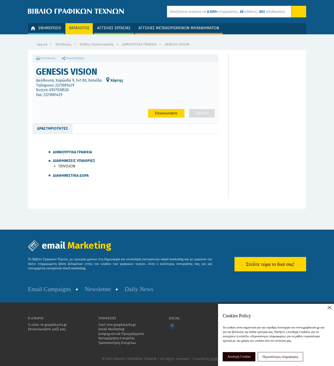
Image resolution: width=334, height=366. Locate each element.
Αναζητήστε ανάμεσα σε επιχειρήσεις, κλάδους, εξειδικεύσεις (227, 11)
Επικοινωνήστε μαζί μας (47, 329)
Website (202, 113)
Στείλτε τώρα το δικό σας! (270, 264)
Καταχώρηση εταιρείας (116, 338)
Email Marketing (111, 329)
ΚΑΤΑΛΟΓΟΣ (79, 28)
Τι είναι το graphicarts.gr (47, 325)
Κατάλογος (63, 44)
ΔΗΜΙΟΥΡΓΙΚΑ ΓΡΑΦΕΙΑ (139, 44)
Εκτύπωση (45, 58)
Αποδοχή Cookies (239, 356)
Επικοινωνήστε (166, 113)
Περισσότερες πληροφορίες (281, 357)
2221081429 (64, 85)
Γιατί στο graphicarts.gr (117, 325)
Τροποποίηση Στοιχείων (117, 343)
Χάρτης (114, 80)
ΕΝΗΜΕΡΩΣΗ (46, 28)
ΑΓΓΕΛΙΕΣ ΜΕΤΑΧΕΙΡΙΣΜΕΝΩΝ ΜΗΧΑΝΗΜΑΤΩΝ (178, 28)
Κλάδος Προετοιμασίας (97, 44)
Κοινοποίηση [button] (73, 58)
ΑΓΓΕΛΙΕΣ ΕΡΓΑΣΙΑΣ (114, 28)
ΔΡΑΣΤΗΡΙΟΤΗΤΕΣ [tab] (52, 128)
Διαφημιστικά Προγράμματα (121, 334)
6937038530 (59, 90)
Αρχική (42, 44)
